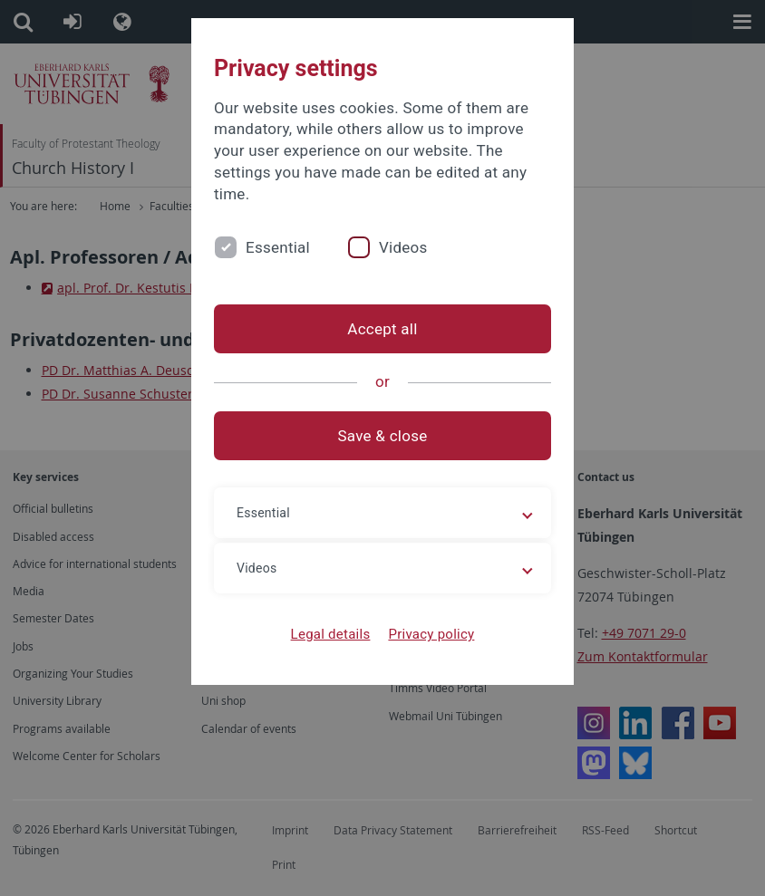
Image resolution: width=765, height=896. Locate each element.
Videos (403, 247)
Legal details (331, 634)
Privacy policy (431, 634)
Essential (278, 247)
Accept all (382, 329)
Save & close (383, 436)
